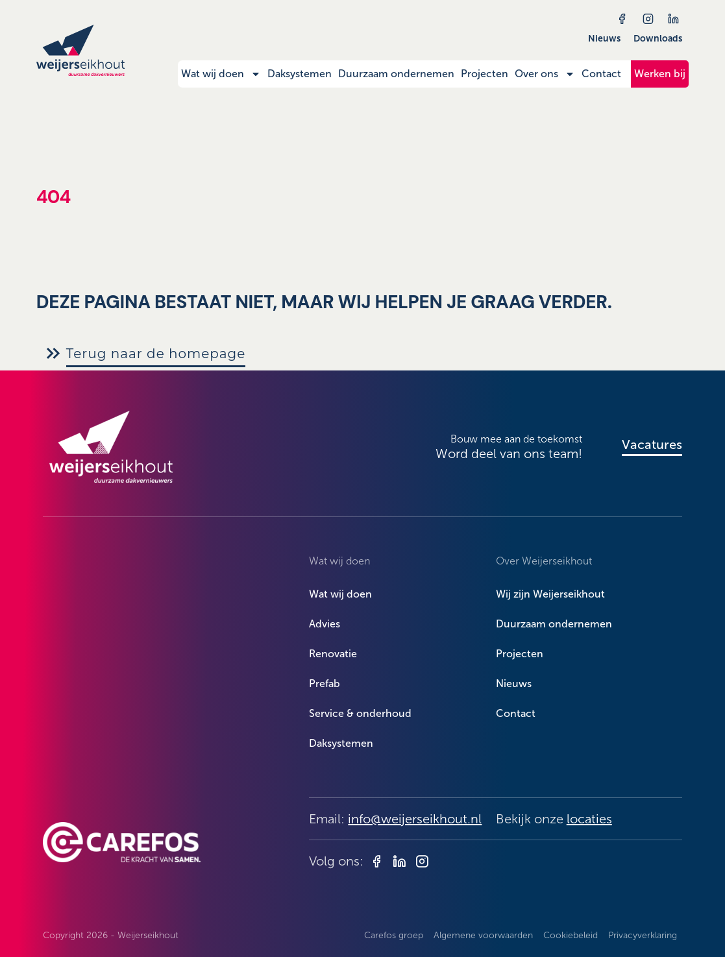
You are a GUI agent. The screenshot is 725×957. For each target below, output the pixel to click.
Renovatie (333, 654)
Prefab (324, 683)
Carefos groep (393, 935)
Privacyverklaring (642, 935)
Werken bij (659, 73)
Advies (324, 624)
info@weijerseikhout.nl (415, 819)
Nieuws (604, 38)
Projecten (484, 73)
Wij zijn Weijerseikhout (550, 594)
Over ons (545, 74)
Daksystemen (299, 73)
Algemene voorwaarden (483, 935)
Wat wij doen (221, 74)
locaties (589, 819)
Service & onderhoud (360, 713)
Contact (601, 73)
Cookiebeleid (570, 935)
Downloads (657, 38)
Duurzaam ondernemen (396, 73)
